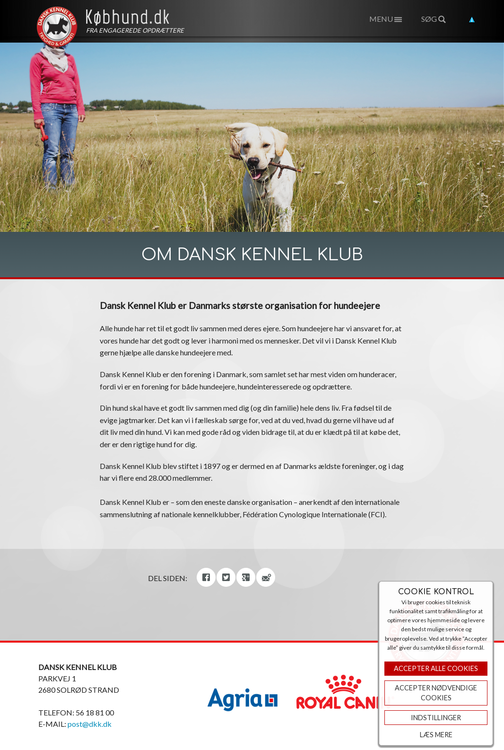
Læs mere (436, 735)
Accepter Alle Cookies (436, 668)
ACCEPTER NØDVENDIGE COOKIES (436, 693)
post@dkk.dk (90, 723)
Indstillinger (436, 718)
